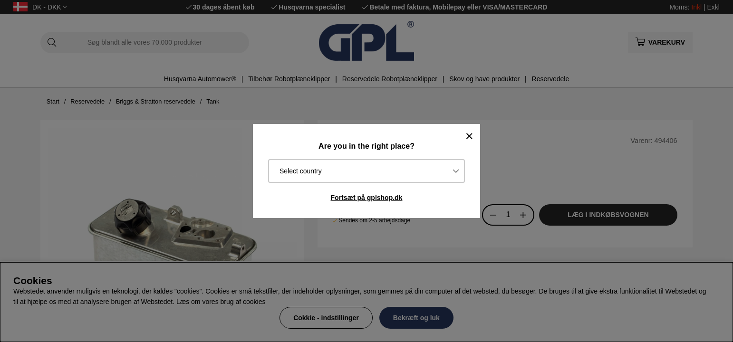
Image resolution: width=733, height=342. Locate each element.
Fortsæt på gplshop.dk (367, 197)
